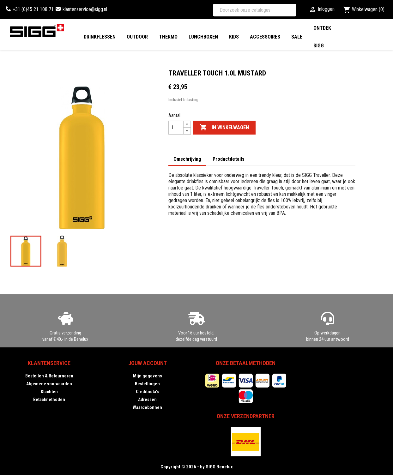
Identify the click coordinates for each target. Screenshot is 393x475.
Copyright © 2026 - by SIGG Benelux (196, 467)
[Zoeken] (254, 10)
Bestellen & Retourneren (49, 375)
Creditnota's (147, 391)
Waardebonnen (147, 407)
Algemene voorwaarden (49, 383)
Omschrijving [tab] (187, 159)
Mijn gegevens (147, 375)
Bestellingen (147, 383)
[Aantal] (176, 128)
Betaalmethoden (49, 399)
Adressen (147, 399)
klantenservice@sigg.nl (85, 9)
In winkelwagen (224, 127)
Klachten (49, 391)
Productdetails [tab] (229, 159)
